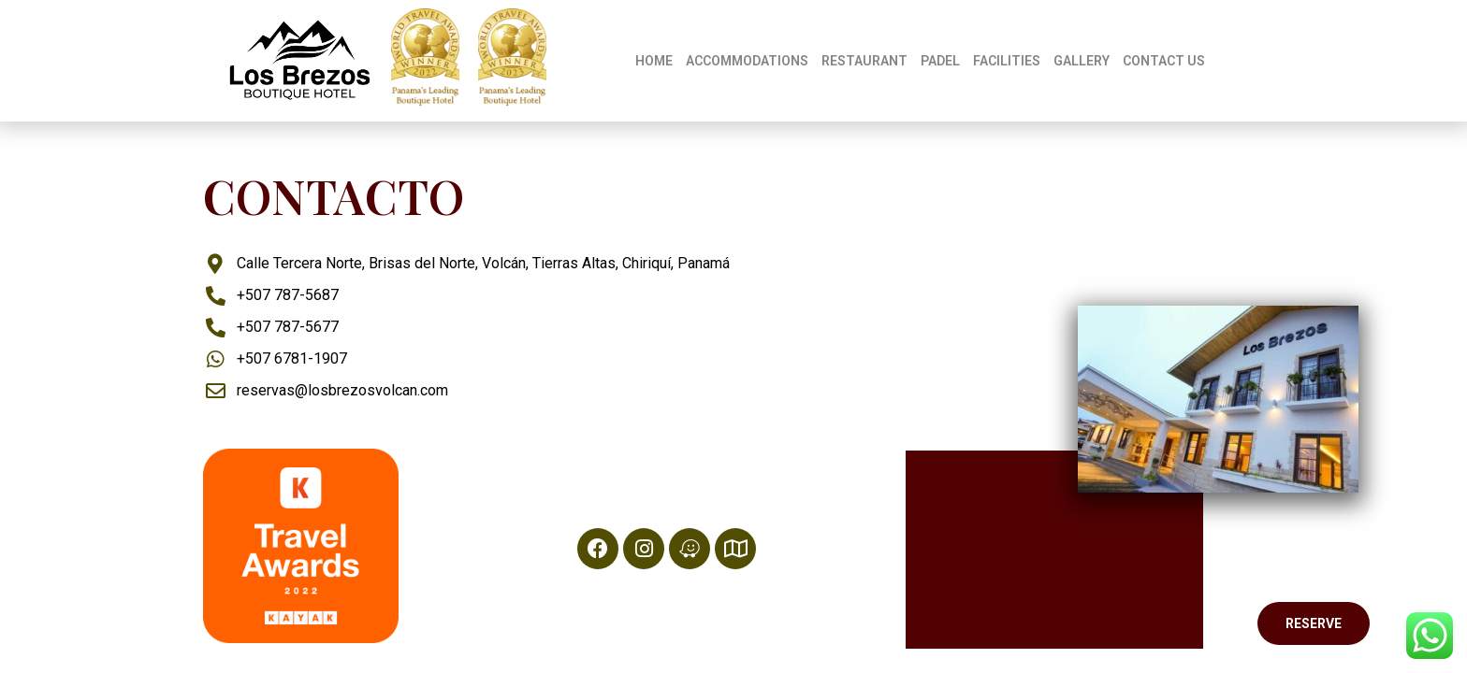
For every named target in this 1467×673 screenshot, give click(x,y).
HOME (654, 60)
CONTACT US (1164, 60)
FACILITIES (1006, 60)
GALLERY (1081, 60)
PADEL (940, 60)
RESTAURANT (864, 60)
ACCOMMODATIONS (747, 60)
